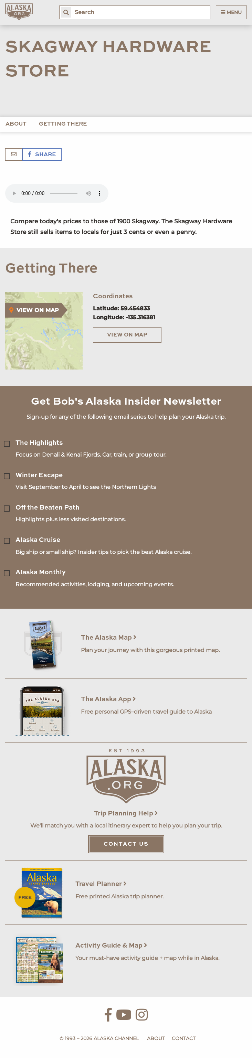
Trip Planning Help (126, 813)
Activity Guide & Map (111, 945)
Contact (184, 1038)
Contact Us (126, 844)
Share (42, 155)
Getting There (63, 124)
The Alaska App (108, 699)
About (16, 124)
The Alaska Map (109, 637)
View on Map (127, 335)
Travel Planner (101, 884)
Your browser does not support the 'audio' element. (56, 193)
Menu (231, 12)
